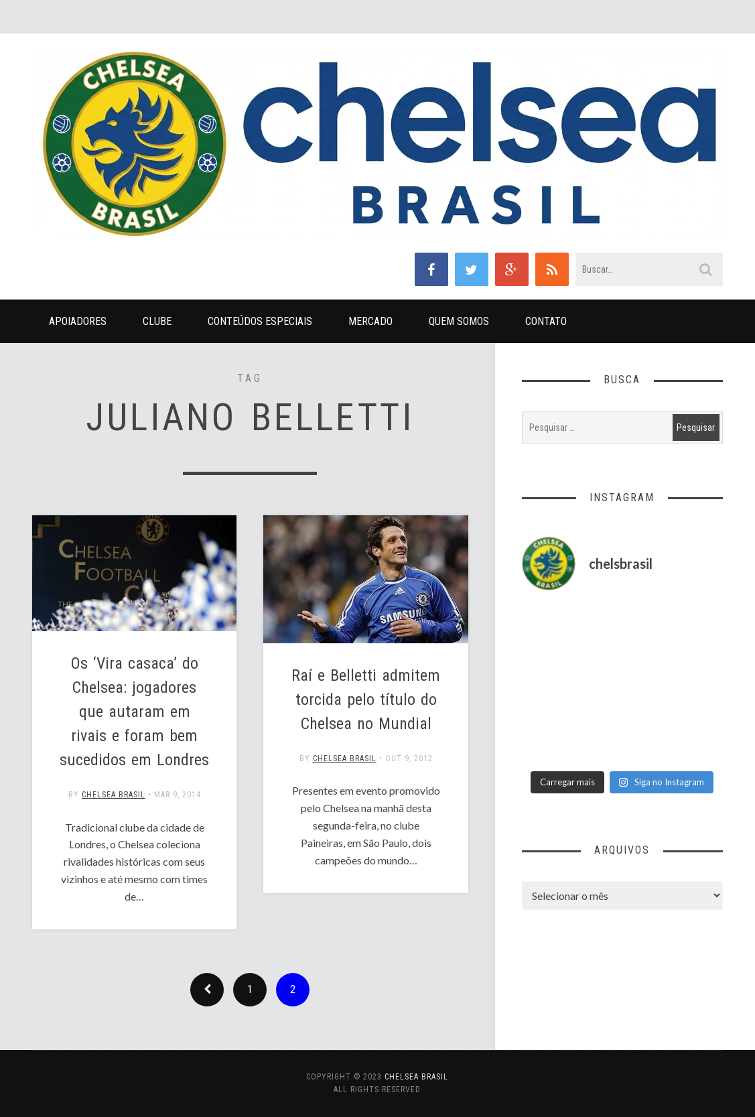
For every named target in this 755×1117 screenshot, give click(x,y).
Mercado (370, 321)
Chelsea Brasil (113, 794)
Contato (546, 321)
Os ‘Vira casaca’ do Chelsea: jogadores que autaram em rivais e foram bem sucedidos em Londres (134, 711)
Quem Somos (459, 321)
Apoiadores (78, 321)
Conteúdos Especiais (260, 321)
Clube (157, 321)
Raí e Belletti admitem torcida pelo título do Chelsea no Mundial (365, 699)
